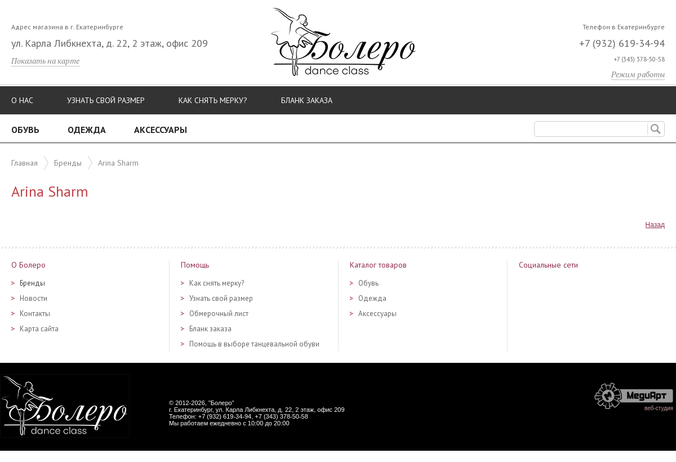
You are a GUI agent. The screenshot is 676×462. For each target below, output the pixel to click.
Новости (33, 298)
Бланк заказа (306, 100)
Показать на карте (45, 60)
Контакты (35, 313)
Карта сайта (39, 329)
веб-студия (658, 408)
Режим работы (638, 74)
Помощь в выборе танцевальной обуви (254, 344)
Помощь (195, 265)
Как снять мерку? (213, 100)
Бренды (68, 163)
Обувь (25, 129)
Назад (655, 225)
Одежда (87, 129)
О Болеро (28, 265)
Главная (24, 163)
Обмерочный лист (218, 313)
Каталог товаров (378, 265)
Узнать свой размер (106, 100)
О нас (22, 100)
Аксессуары (160, 129)
